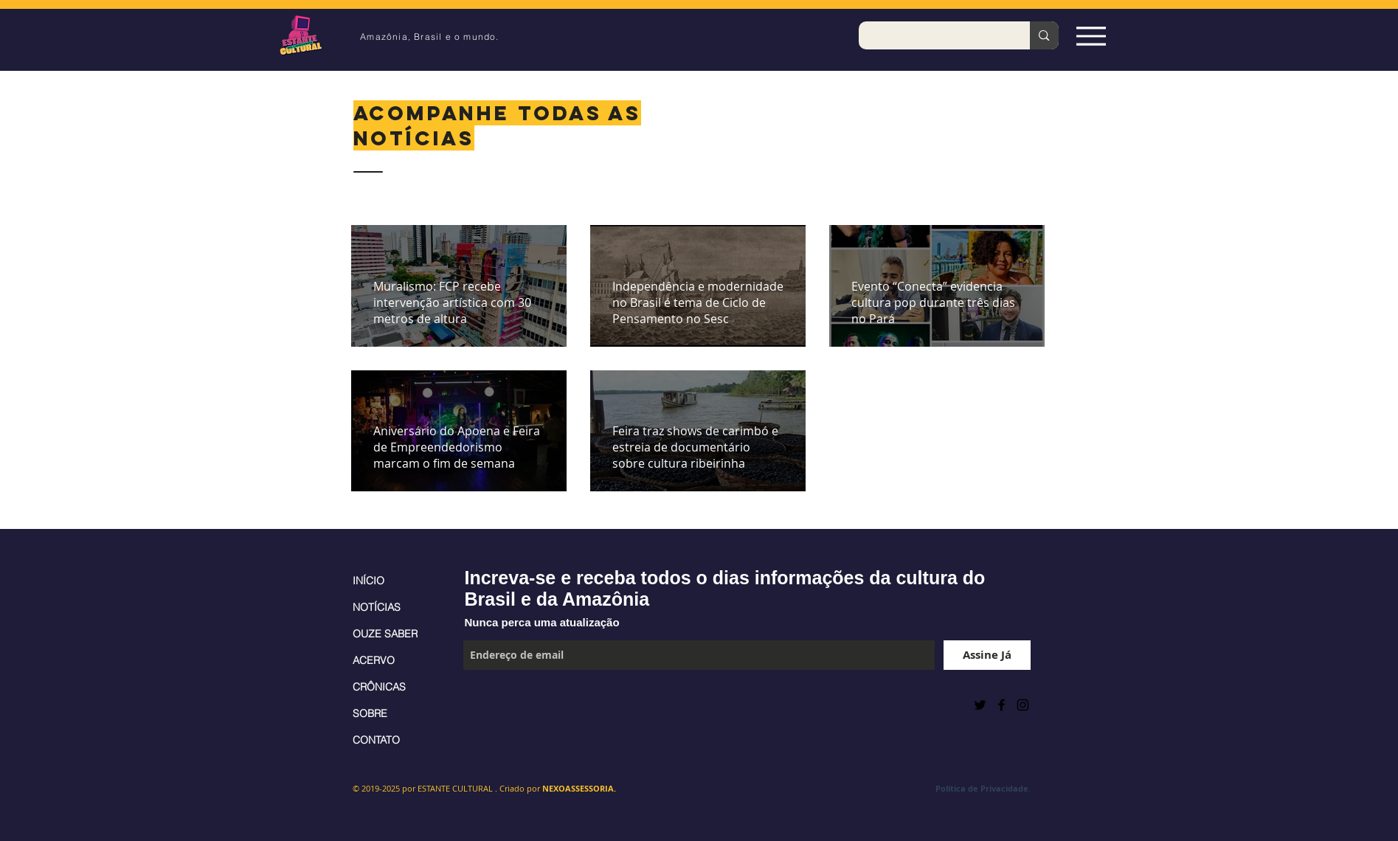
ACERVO (374, 660)
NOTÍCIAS (377, 607)
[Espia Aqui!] (1091, 35)
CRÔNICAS (379, 686)
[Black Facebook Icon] (1001, 705)
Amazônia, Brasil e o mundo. (429, 36)
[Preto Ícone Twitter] (980, 705)
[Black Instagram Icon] (1023, 705)
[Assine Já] (987, 655)
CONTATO (376, 740)
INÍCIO (368, 580)
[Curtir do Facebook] (500, 704)
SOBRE (370, 713)
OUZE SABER (385, 633)
